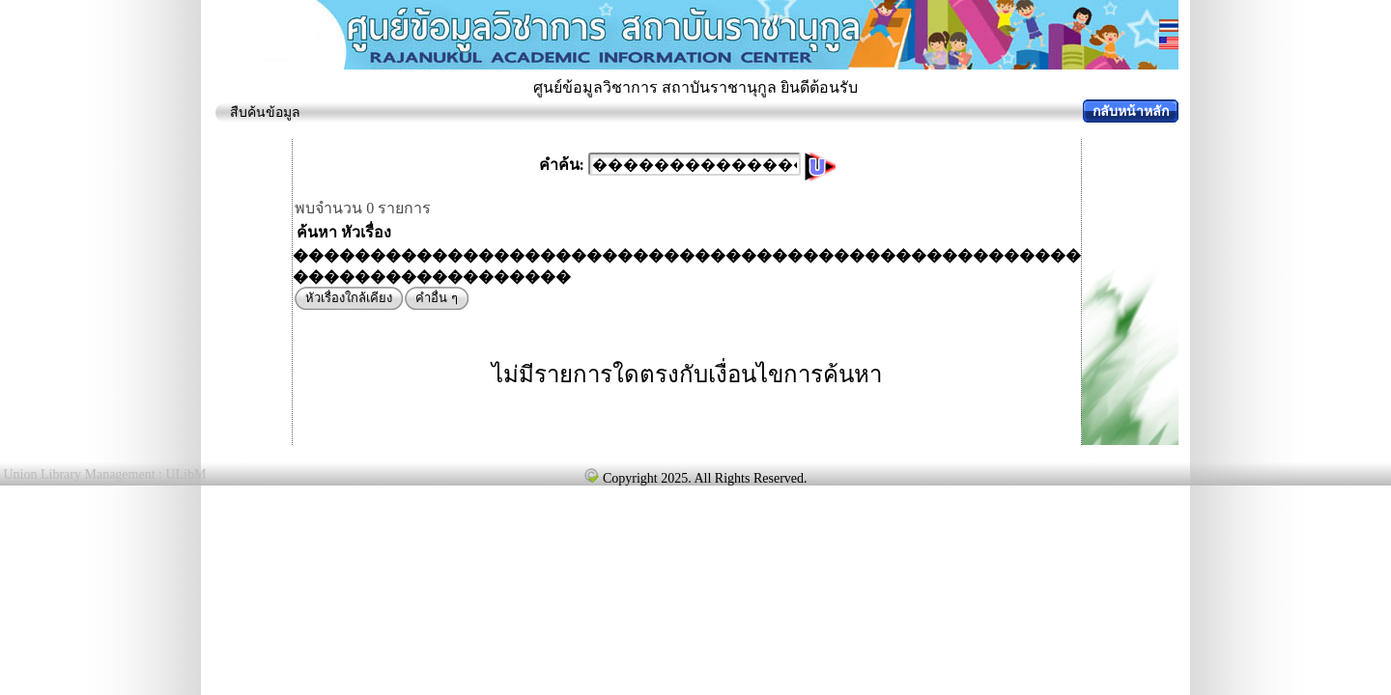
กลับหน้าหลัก (1131, 111)
